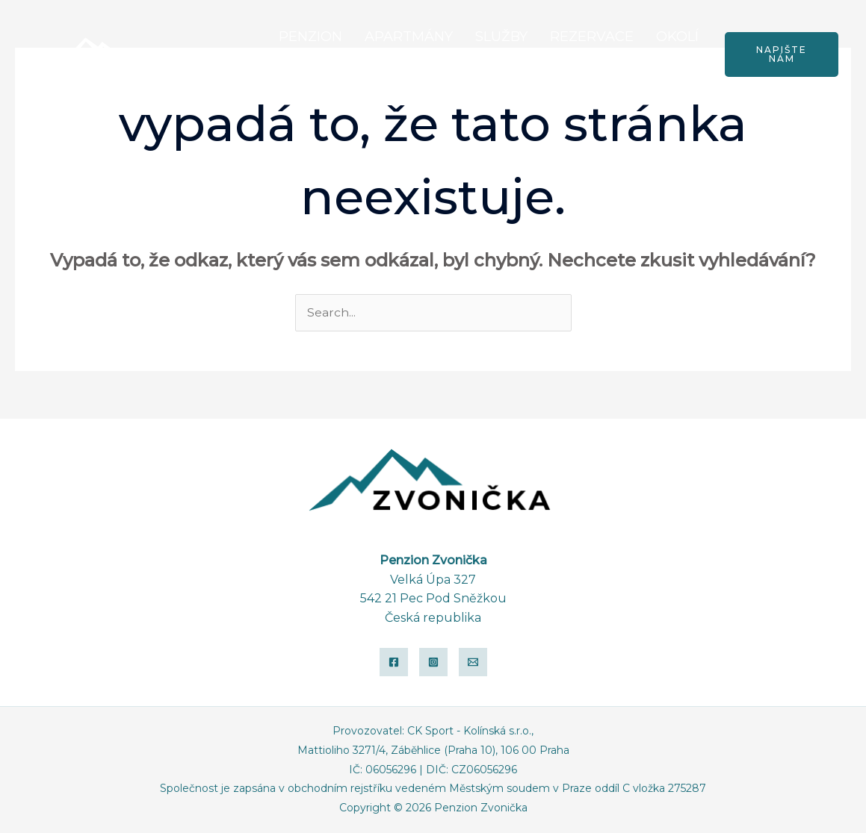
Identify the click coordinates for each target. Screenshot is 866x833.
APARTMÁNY (409, 36)
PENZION (310, 36)
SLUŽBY (501, 36)
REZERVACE (592, 36)
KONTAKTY (661, 72)
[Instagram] (433, 663)
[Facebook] (394, 663)
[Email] (473, 663)
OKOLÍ (677, 36)
